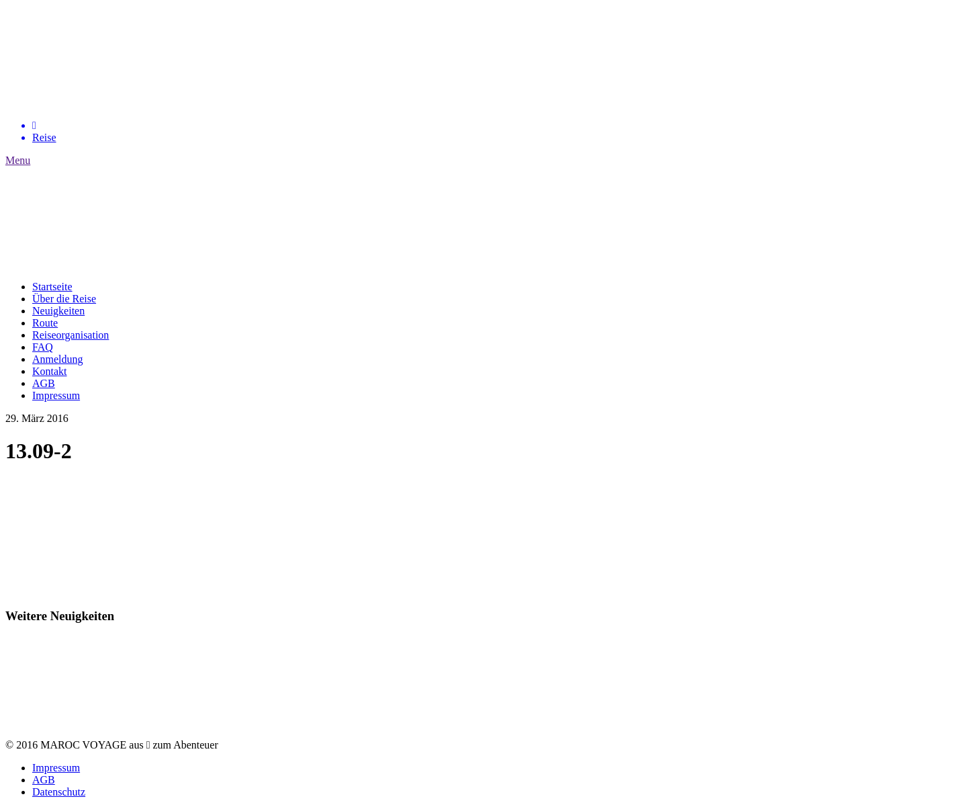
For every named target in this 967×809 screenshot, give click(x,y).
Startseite (52, 286)
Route (45, 323)
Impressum (56, 395)
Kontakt (49, 371)
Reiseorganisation (70, 335)
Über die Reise (64, 298)
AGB (43, 383)
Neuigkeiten (58, 310)
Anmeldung (57, 359)
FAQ (42, 347)
